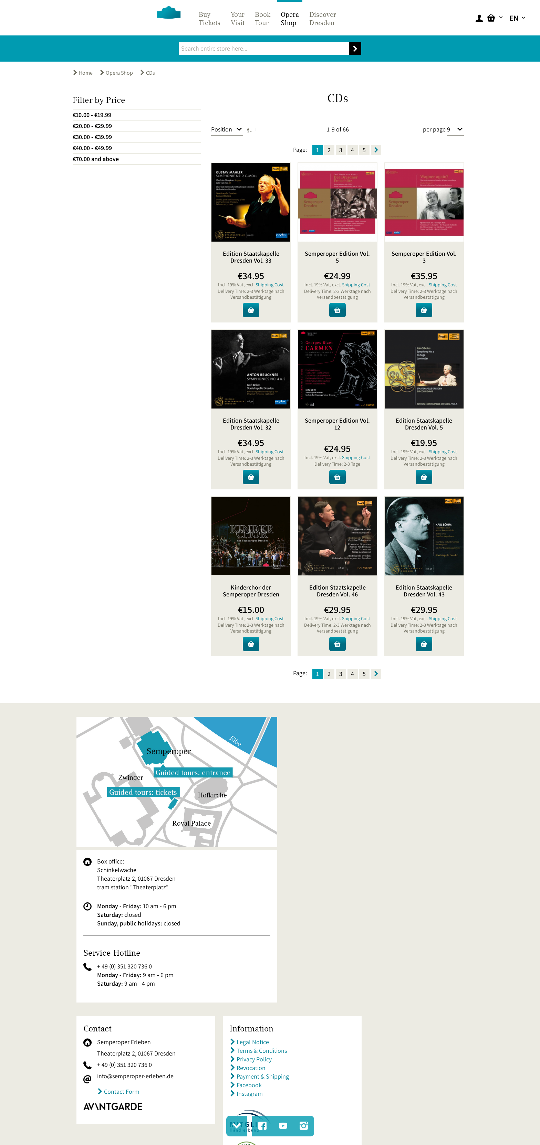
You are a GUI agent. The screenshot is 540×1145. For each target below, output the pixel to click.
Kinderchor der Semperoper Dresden (251, 590)
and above (96, 159)
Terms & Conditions (247, 917)
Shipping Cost (270, 285)
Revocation (236, 935)
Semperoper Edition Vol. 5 (337, 257)
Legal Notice (238, 909)
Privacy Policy (239, 926)
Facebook (234, 952)
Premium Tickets (375, 993)
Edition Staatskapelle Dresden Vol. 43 (424, 590)
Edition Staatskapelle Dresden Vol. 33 (251, 257)
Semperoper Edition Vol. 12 (337, 423)
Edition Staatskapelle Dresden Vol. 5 (424, 423)
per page (434, 129)
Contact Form (121, 958)
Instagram (235, 960)
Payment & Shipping (248, 943)
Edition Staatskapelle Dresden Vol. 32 (251, 423)
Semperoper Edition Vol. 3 (424, 257)
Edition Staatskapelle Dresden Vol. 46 (337, 590)
